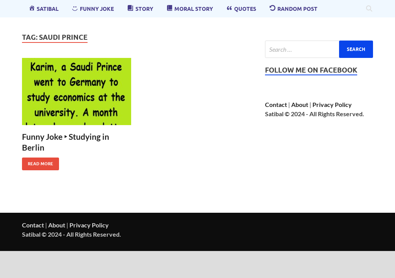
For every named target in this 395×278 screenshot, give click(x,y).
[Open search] (369, 9)
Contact (276, 104)
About (299, 104)
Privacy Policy (332, 104)
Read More (37, 162)
